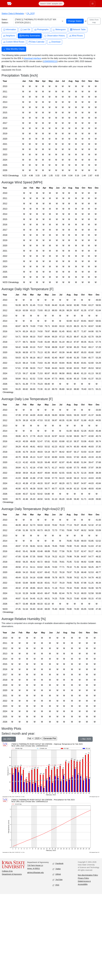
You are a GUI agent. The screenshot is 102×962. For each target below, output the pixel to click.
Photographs (41, 29)
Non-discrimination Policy (88, 875)
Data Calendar (36, 42)
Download (54, 42)
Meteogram (59, 29)
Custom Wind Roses (13, 42)
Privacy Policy (83, 878)
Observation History (54, 36)
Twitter (57, 869)
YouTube (58, 879)
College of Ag (7, 871)
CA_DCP (30, 13)
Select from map (94, 21)
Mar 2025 (85, 739)
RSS (56, 885)
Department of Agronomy (12, 874)
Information (9, 29)
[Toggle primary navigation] (92, 3)
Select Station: (5, 21)
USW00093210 (50, 61)
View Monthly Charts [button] (14, 49)
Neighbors (9, 36)
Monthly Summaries (29, 36)
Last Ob (25, 29)
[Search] (51, 4)
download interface (32, 58)
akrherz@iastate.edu (35, 873)
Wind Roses (76, 36)
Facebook (58, 863)
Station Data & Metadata (13, 13)
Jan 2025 (8, 739)
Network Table (78, 29)
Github (57, 874)
